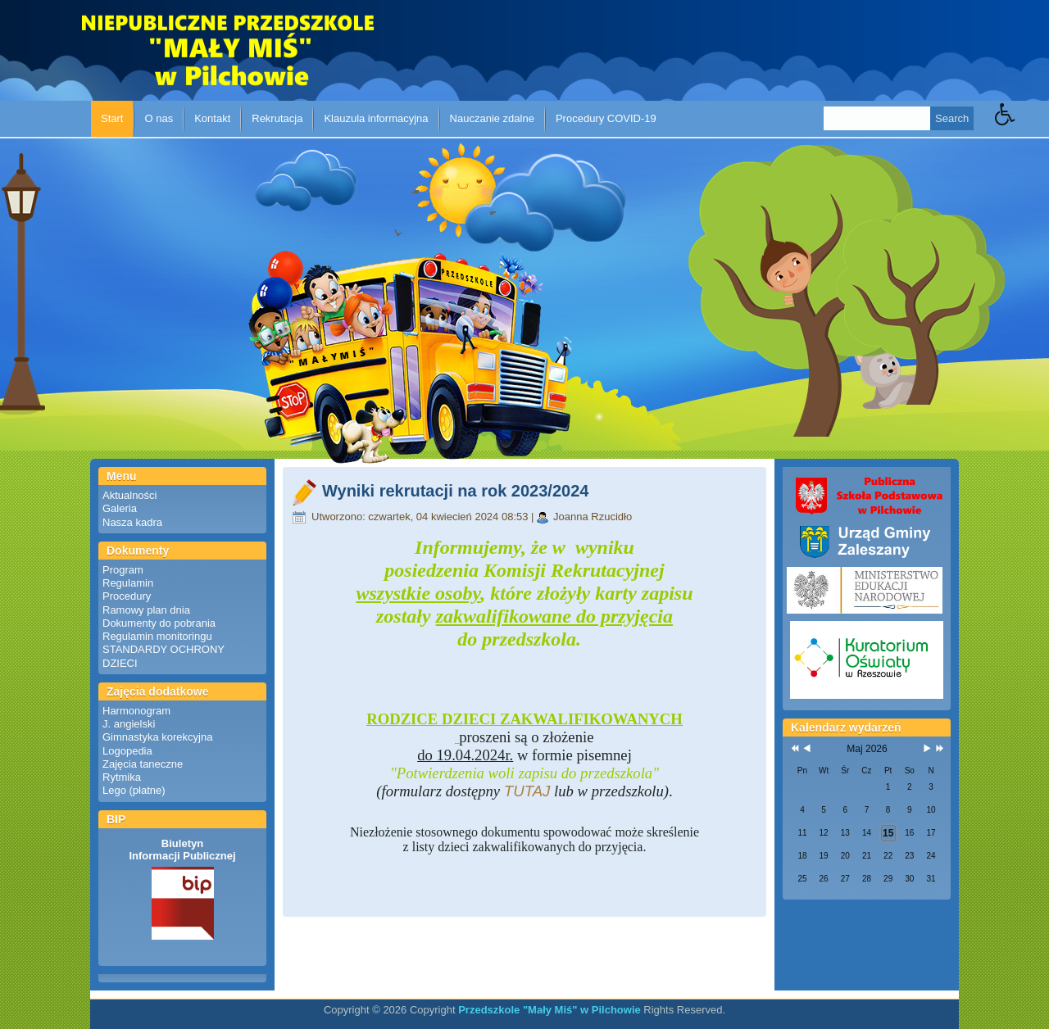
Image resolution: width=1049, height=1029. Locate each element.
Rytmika (121, 777)
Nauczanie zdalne (492, 118)
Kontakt (212, 118)
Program (122, 570)
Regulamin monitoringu (157, 636)
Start (112, 118)
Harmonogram (136, 711)
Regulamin (127, 583)
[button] (1022, 126)
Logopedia (127, 751)
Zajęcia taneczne (142, 764)
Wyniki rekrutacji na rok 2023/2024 (455, 491)
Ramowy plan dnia (146, 610)
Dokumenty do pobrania (159, 623)
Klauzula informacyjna (376, 118)
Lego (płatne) (134, 790)
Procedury (126, 596)
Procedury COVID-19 (606, 118)
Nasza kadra (132, 522)
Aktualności (129, 495)
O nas (158, 118)
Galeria (119, 508)
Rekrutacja (277, 118)
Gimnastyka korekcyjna (157, 737)
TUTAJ (527, 791)
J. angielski (128, 724)
